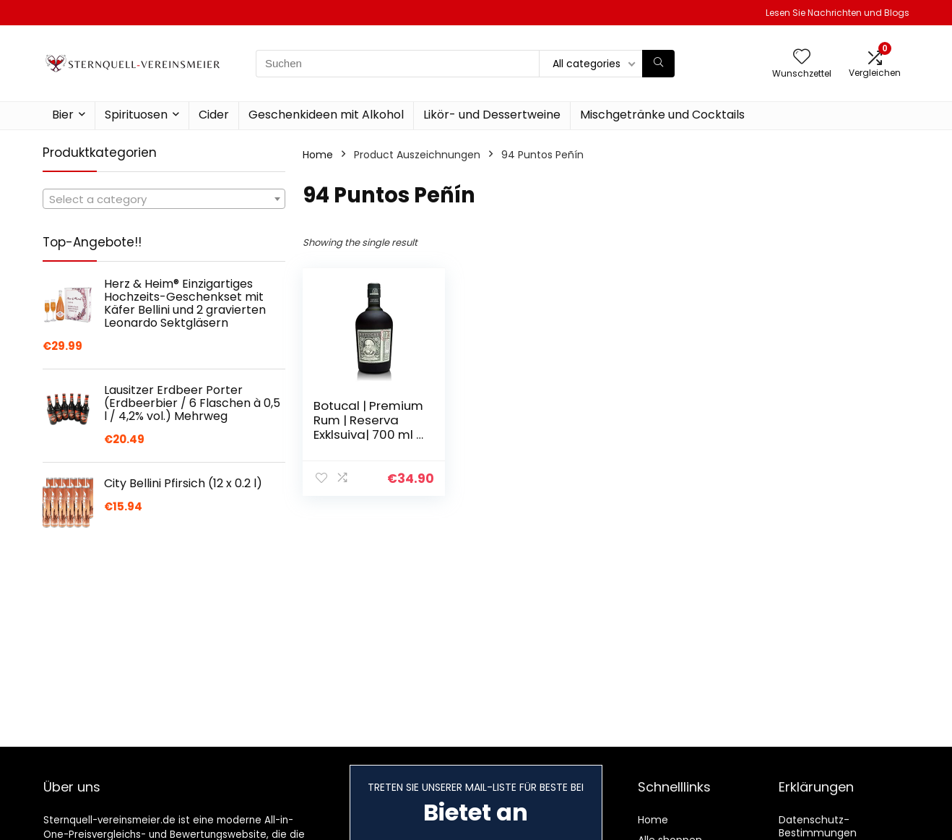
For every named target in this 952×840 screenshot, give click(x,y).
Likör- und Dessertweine (492, 114)
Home (318, 154)
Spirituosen (136, 114)
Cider (214, 114)
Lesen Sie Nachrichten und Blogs (837, 13)
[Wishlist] (801, 57)
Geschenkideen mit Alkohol (326, 114)
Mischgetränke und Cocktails (662, 114)
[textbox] (164, 199)
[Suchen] (658, 63)
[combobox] (164, 199)
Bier (63, 114)
